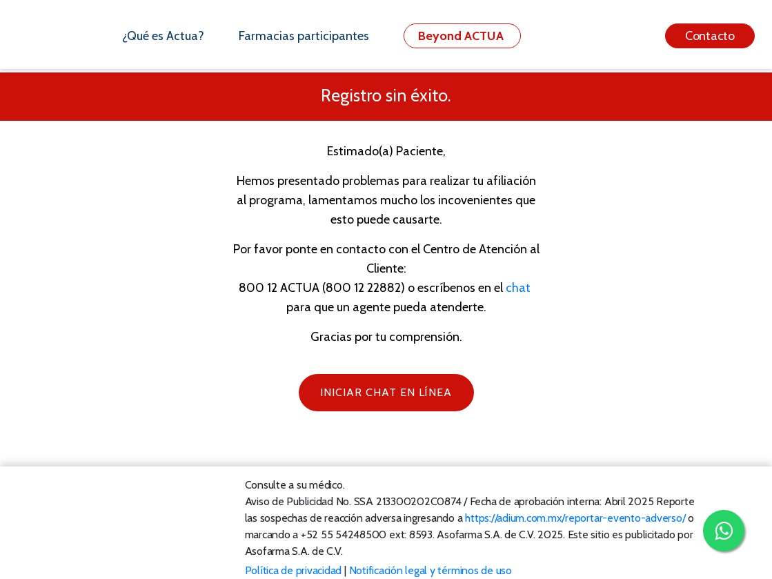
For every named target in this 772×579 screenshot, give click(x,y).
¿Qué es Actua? (163, 35)
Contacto (710, 35)
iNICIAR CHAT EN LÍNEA (386, 392)
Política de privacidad (293, 570)
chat (518, 287)
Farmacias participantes (304, 35)
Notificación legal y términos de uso (430, 570)
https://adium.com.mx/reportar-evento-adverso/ (575, 517)
